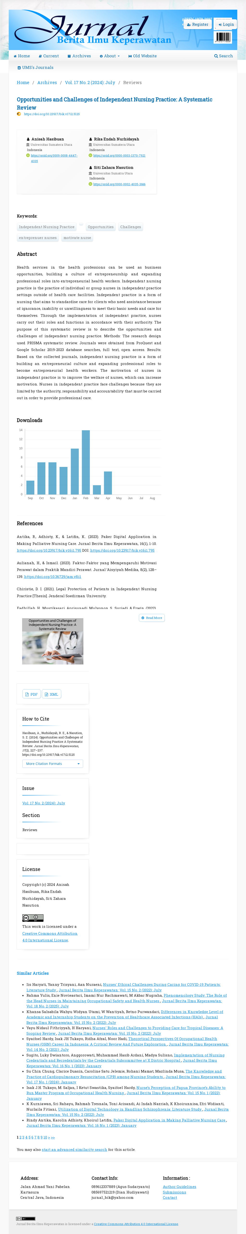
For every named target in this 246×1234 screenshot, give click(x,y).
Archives (79, 56)
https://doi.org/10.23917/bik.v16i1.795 (49, 550)
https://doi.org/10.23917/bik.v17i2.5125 (52, 114)
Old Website (143, 56)
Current (49, 56)
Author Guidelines (179, 1186)
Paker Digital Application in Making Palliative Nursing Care (169, 1120)
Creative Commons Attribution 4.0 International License (136, 1224)
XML (53, 694)
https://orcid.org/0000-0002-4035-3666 (119, 184)
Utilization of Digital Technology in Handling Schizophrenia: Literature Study (130, 1109)
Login (226, 24)
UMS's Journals (35, 67)
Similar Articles (33, 973)
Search (223, 56)
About (108, 56)
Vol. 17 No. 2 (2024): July (90, 82)
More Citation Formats (44, 763)
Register (197, 24)
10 (45, 1137)
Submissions (174, 1192)
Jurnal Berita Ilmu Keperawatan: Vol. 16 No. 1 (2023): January (81, 1125)
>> (53, 1137)
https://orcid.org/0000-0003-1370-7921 (119, 155)
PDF (34, 694)
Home (22, 56)
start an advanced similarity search (74, 1149)
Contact (170, 1197)
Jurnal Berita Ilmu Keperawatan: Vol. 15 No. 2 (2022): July (110, 990)
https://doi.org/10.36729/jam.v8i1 (52, 576)
